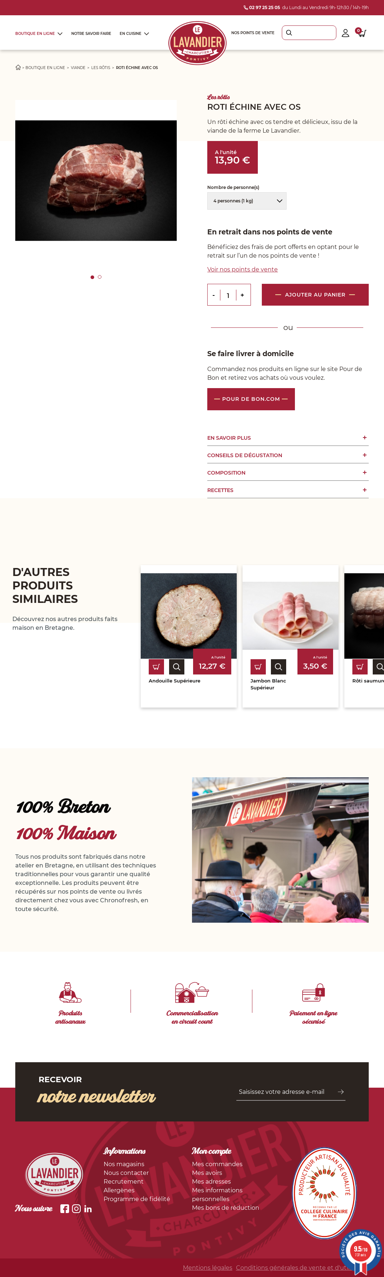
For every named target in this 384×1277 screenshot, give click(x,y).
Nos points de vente (253, 33)
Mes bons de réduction (225, 1207)
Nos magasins (124, 1164)
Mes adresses (211, 1181)
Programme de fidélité (137, 1199)
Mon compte (211, 1152)
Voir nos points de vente (242, 269)
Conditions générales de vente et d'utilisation (302, 1267)
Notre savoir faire (91, 33)
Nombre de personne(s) (233, 187)
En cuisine (130, 33)
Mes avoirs (207, 1172)
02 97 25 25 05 (262, 7)
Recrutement (124, 1181)
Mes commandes (217, 1164)
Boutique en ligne (35, 33)
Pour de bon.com (251, 399)
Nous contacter (126, 1172)
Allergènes (119, 1190)
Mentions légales (207, 1267)
